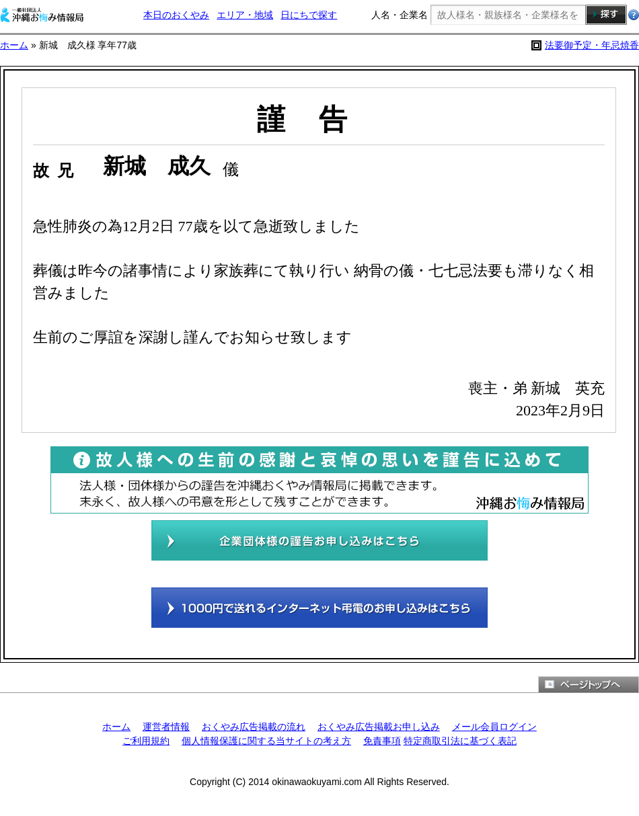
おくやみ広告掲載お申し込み (378, 726)
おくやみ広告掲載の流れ (253, 726)
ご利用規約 (146, 740)
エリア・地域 (245, 14)
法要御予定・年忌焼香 (592, 45)
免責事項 (382, 740)
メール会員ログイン (494, 726)
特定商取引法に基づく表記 (460, 740)
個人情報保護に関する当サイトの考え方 (266, 740)
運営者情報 (166, 726)
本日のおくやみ (176, 14)
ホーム (14, 45)
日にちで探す (308, 14)
